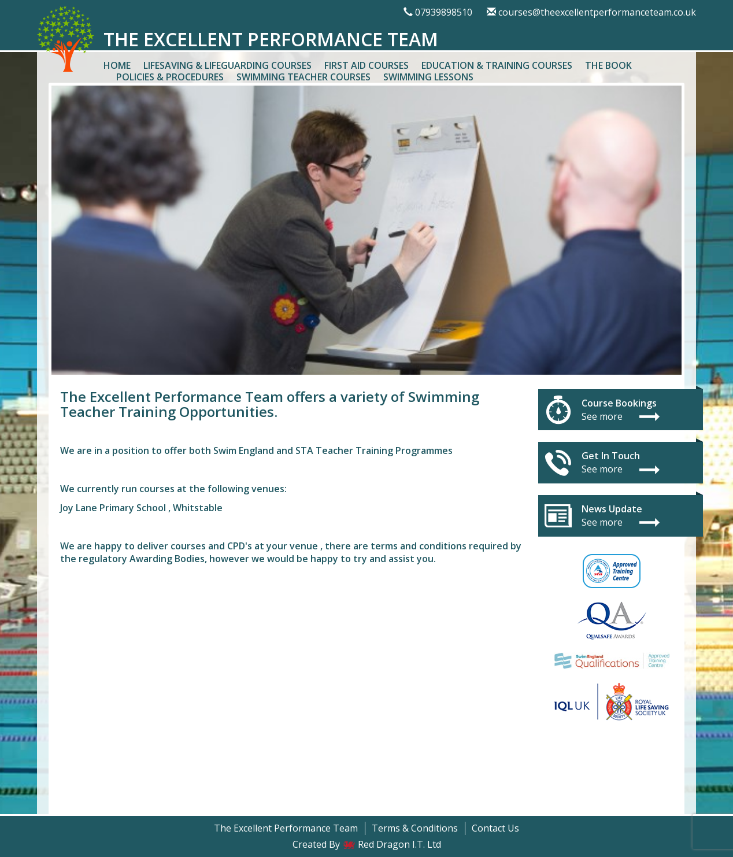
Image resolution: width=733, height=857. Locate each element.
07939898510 (443, 12)
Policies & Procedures (170, 77)
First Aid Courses (366, 65)
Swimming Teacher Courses (303, 77)
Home (117, 65)
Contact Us (495, 828)
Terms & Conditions (415, 828)
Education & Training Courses (496, 65)
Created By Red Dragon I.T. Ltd (367, 844)
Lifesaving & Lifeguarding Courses (227, 65)
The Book (608, 65)
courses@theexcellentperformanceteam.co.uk (597, 12)
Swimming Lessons (428, 77)
